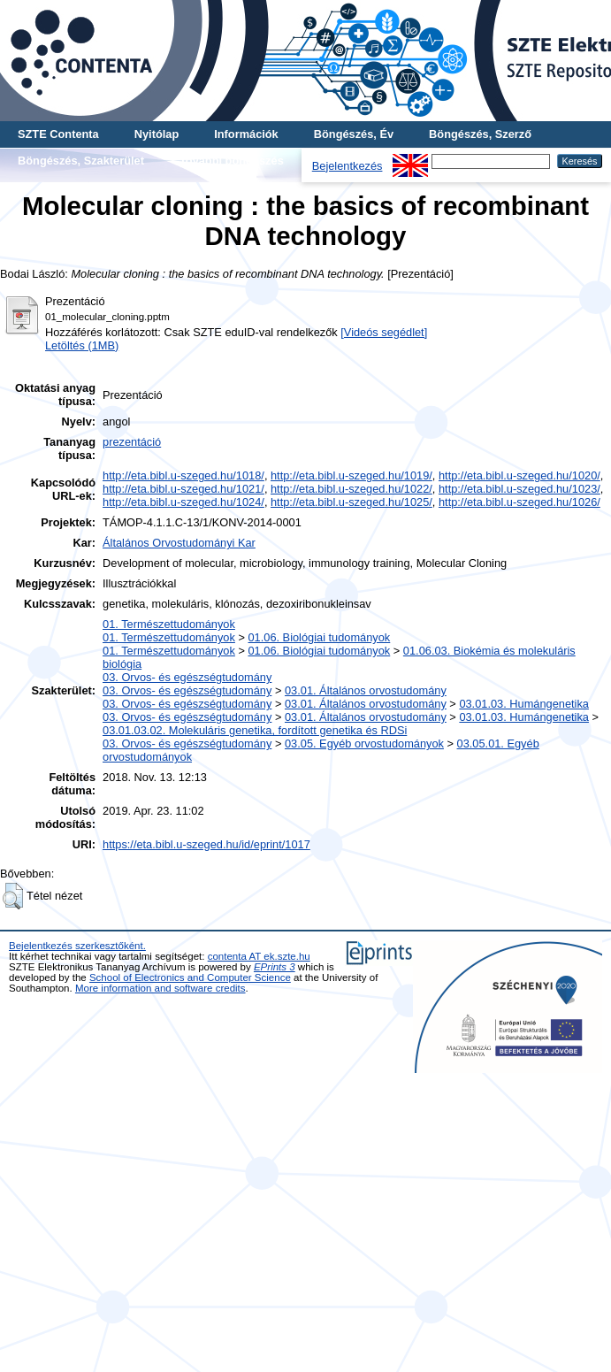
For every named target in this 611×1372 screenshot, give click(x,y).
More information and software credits (160, 988)
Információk (246, 134)
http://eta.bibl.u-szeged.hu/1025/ (351, 502)
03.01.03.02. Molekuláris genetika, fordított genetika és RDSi (255, 730)
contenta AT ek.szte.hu (259, 956)
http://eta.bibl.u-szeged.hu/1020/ (519, 475)
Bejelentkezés (347, 165)
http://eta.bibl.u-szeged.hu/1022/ (351, 488)
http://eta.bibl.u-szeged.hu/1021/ (183, 488)
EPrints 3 (274, 967)
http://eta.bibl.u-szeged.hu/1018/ (183, 475)
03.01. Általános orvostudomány (366, 690)
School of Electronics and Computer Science (190, 977)
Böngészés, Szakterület (81, 160)
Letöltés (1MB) (81, 345)
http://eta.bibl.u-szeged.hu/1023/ (519, 488)
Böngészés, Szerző (480, 134)
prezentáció (132, 441)
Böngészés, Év (353, 134)
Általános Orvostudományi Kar (179, 542)
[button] (13, 896)
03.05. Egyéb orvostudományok (364, 743)
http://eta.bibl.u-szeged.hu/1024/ (183, 502)
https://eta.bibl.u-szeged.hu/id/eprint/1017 (206, 844)
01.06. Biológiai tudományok (319, 637)
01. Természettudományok (169, 624)
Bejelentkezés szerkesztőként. (77, 945)
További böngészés (231, 160)
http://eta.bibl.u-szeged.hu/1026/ (519, 502)
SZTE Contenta (58, 134)
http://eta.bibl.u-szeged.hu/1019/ (351, 475)
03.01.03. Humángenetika (524, 703)
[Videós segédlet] (383, 332)
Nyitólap (156, 134)
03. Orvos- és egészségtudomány (187, 677)
